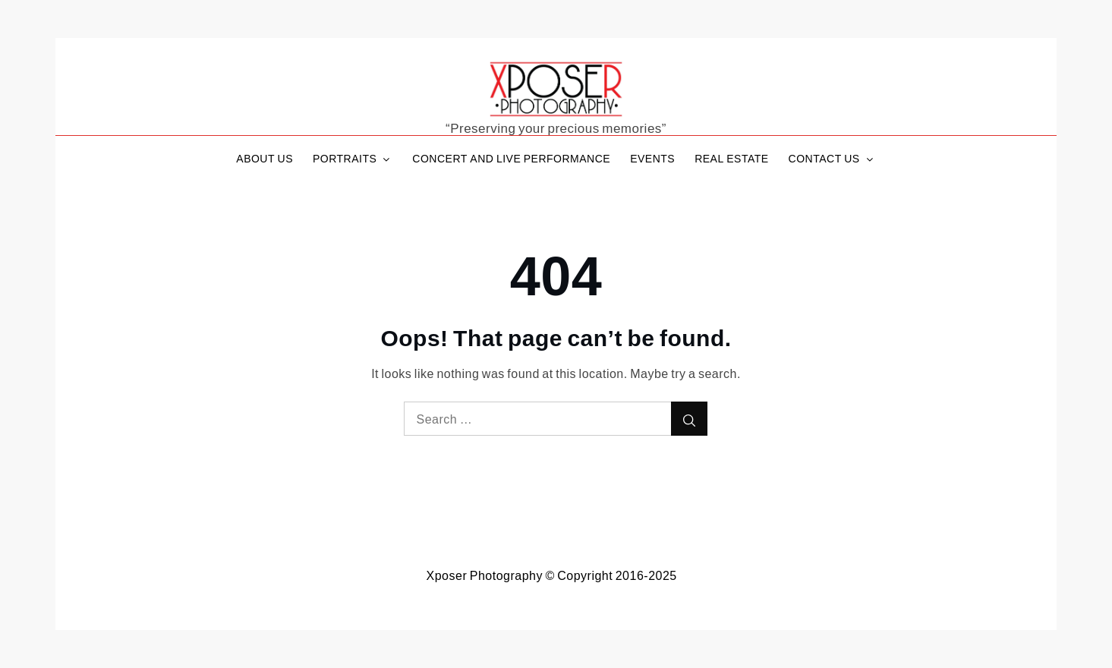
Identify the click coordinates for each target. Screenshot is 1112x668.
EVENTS (652, 158)
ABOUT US (264, 158)
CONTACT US (832, 158)
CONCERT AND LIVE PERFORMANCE (511, 158)
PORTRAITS (352, 158)
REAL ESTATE (731, 158)
